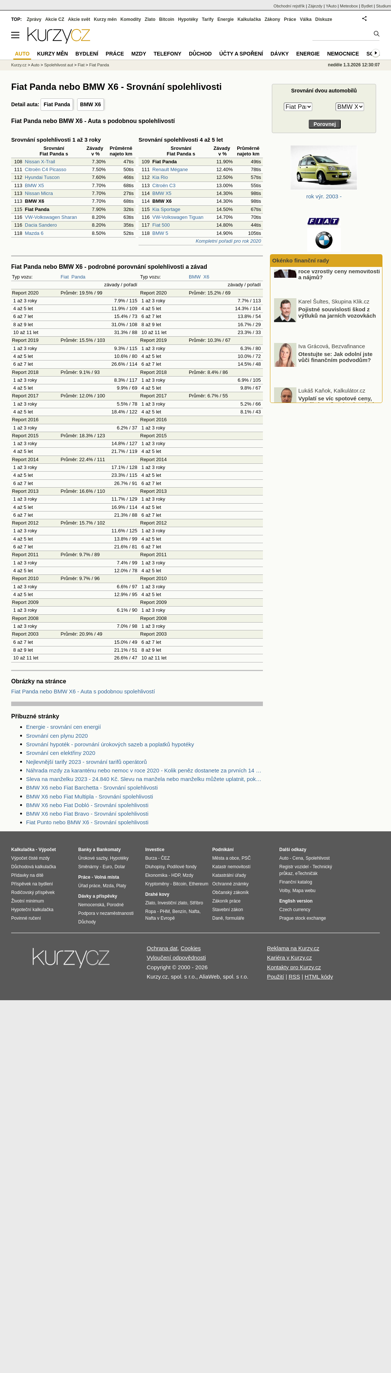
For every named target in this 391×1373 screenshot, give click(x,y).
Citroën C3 (163, 185)
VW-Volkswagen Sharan (51, 217)
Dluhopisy (155, 866)
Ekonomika (156, 875)
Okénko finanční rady (300, 260)
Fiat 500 (161, 225)
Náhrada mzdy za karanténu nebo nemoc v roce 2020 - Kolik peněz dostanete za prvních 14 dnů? (144, 770)
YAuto (331, 6)
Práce (290, 19)
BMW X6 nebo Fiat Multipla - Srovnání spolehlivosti (89, 796)
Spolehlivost (318, 858)
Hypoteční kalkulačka (32, 909)
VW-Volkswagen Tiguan (177, 217)
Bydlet (367, 6)
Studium (383, 6)
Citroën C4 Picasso (45, 169)
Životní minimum (27, 901)
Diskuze (323, 19)
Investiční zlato (172, 903)
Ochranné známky (230, 884)
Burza (151, 858)
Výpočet (47, 849)
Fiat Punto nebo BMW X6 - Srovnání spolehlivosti (87, 822)
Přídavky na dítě (27, 875)
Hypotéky (188, 19)
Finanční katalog (295, 882)
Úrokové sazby (92, 858)
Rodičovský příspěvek (33, 892)
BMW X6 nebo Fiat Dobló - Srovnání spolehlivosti (87, 805)
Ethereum (198, 884)
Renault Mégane (170, 169)
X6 (206, 277)
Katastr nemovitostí (231, 866)
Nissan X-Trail (40, 161)
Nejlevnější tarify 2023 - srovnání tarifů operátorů (86, 762)
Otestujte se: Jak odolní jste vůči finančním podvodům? (335, 373)
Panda (78, 277)
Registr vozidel (294, 866)
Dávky (279, 54)
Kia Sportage (166, 209)
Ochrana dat (162, 948)
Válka (305, 19)
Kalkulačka (249, 19)
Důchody (87, 922)
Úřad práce (89, 885)
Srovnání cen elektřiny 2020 (60, 753)
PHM (165, 911)
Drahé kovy (157, 894)
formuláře (234, 918)
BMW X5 (34, 185)
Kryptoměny (157, 884)
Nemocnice (343, 54)
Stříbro (196, 903)
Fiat (65, 277)
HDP (175, 875)
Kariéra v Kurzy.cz (289, 957)
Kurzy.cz (18, 65)
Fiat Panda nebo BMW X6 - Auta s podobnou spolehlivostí (83, 691)
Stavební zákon (227, 909)
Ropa (150, 911)
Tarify (208, 19)
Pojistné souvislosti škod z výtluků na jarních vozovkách (337, 329)
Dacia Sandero (41, 225)
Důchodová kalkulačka (33, 866)
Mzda (108, 885)
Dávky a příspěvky (97, 896)
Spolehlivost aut (58, 65)
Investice (154, 849)
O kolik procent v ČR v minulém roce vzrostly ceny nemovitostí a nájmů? (340, 287)
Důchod (200, 54)
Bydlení (86, 54)
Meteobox (349, 6)
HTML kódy (319, 976)
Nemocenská (91, 904)
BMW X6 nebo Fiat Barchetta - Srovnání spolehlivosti (92, 787)
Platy (121, 885)
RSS (294, 976)
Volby (284, 890)
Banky (85, 849)
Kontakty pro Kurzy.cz (294, 967)
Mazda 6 (34, 233)
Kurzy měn (105, 19)
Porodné (115, 904)
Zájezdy (315, 6)
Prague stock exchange (302, 918)
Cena (297, 858)
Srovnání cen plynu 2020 (57, 736)
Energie (225, 19)
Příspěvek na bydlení (32, 884)
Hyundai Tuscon (42, 177)
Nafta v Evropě (160, 918)
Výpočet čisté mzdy (30, 858)
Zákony (272, 19)
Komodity (130, 19)
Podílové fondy (181, 866)
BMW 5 (160, 233)
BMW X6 (90, 104)
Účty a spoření (241, 54)
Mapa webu (303, 890)
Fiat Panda (57, 104)
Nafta (194, 911)
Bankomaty (108, 849)
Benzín (179, 911)
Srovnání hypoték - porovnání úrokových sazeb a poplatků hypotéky (110, 744)
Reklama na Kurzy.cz (293, 948)
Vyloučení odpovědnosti (176, 957)
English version (295, 901)
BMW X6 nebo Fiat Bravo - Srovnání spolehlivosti (87, 813)
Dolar (119, 866)
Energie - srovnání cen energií (63, 727)
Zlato (150, 19)
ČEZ (165, 858)
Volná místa (106, 877)
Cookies (191, 948)
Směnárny (88, 866)
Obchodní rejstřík (289, 6)
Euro (107, 866)
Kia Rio (160, 177)
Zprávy (34, 19)
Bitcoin (166, 19)
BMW (195, 277)
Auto (35, 65)
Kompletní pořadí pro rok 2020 (228, 241)
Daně (217, 918)
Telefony (168, 54)
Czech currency (294, 909)
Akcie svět (79, 19)
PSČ (246, 858)
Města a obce (225, 858)
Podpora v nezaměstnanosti (106, 913)
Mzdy (138, 54)
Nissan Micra (39, 193)
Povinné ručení (26, 918)
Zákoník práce (226, 901)
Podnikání (222, 849)
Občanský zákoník (230, 892)
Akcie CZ (54, 19)
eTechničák (306, 873)
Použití (275, 976)
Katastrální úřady (229, 875)
